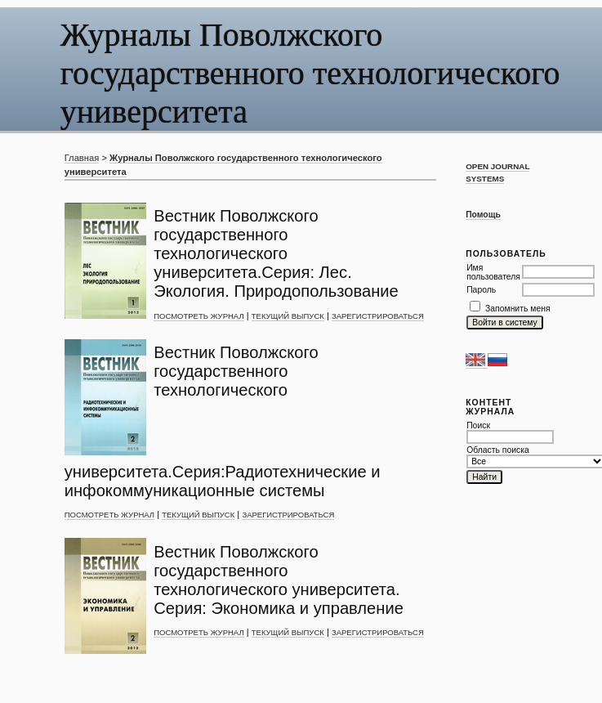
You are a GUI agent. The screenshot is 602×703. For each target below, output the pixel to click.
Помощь (483, 214)
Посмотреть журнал (198, 315)
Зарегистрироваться (378, 315)
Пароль (481, 289)
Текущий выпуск (288, 315)
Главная (82, 158)
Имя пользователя (493, 272)
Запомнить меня (518, 308)
